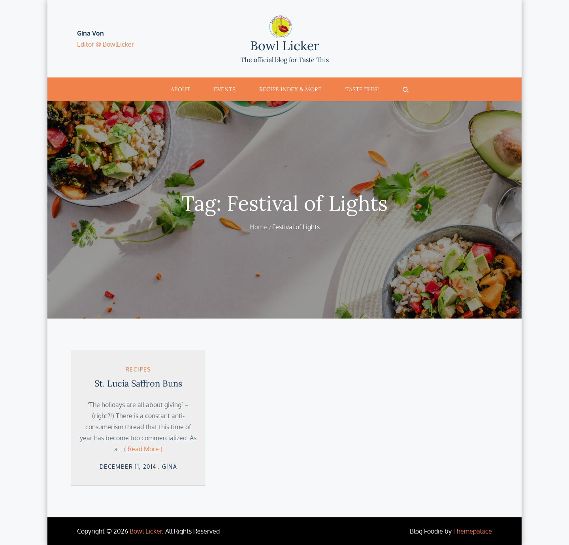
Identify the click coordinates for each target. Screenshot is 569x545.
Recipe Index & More (290, 89)
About (180, 89)
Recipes (138, 369)
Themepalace (472, 531)
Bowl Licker (284, 46)
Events (225, 89)
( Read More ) (143, 449)
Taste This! (362, 89)
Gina (169, 466)
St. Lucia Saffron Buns (138, 383)
